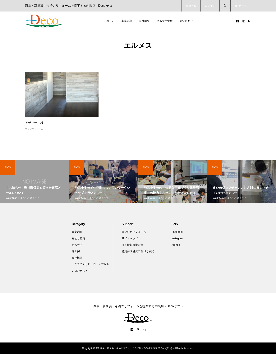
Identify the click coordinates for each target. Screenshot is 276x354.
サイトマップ (130, 238)
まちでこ (77, 244)
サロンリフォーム (34, 129)
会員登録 (191, 5)
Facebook (177, 231)
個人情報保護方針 (132, 244)
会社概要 (144, 20)
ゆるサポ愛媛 (165, 20)
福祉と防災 (78, 238)
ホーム (110, 20)
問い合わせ (186, 20)
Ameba (176, 244)
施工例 (76, 251)
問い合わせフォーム (134, 231)
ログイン (210, 5)
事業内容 (126, 20)
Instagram (177, 238)
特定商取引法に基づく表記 (138, 251)
